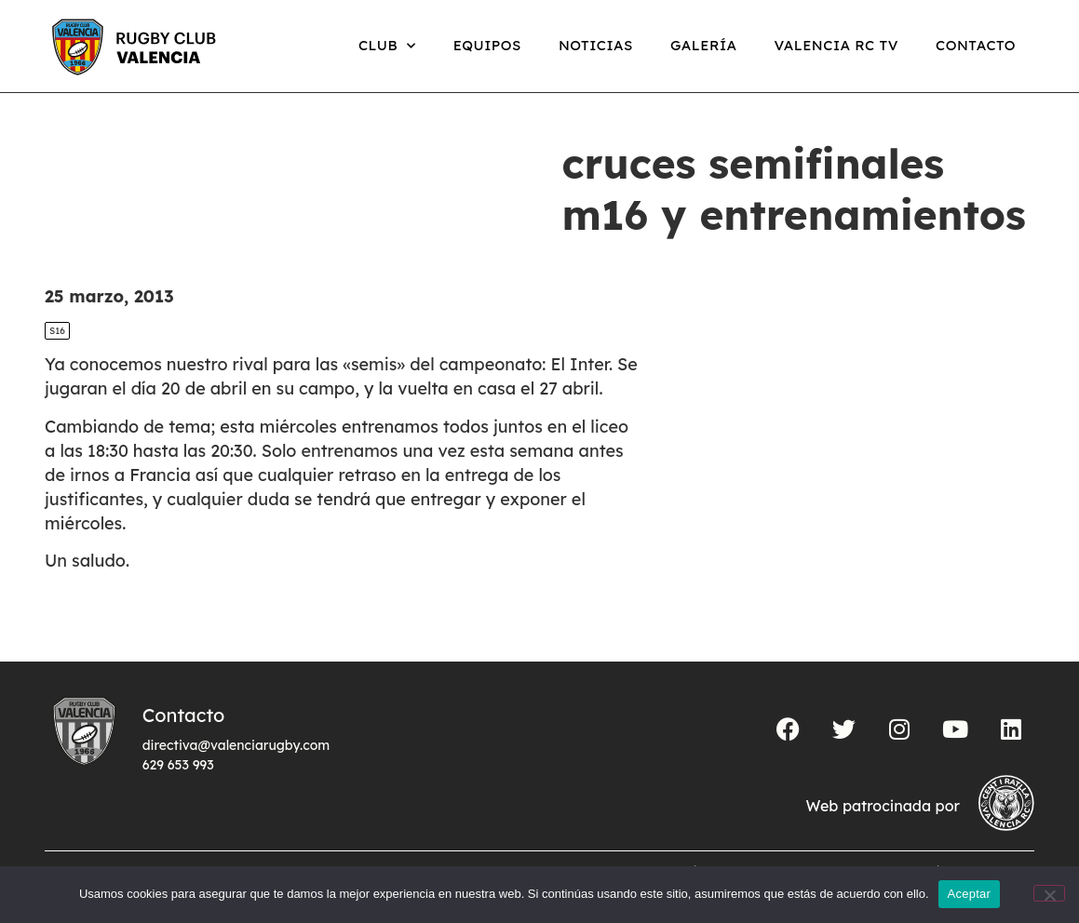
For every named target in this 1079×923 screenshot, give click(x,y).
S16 (57, 331)
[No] (1049, 893)
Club (387, 46)
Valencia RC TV (836, 45)
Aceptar (969, 894)
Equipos (487, 45)
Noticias (596, 45)
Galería (703, 45)
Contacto (976, 45)
